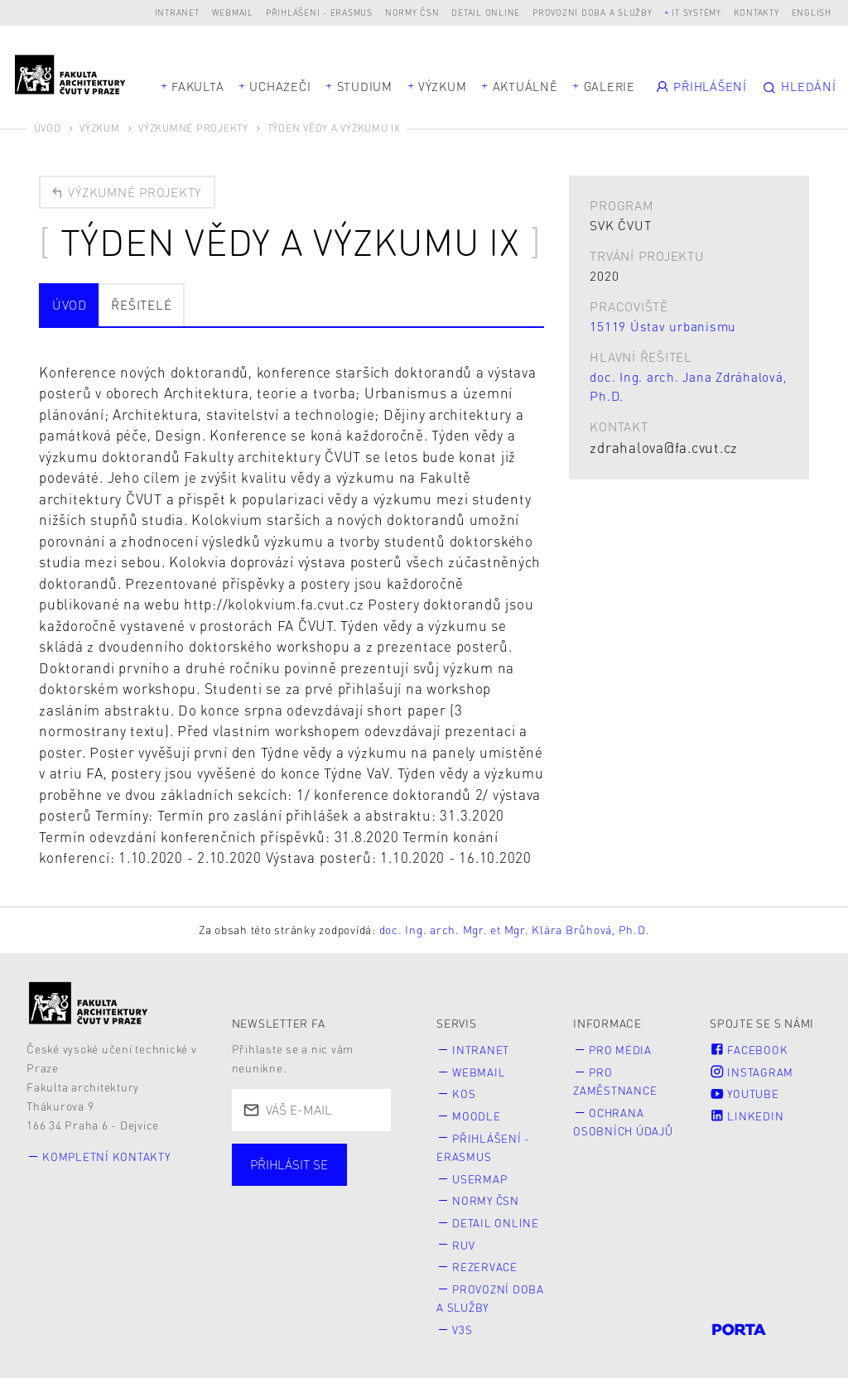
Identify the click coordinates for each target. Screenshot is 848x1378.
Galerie (609, 86)
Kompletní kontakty (108, 1157)
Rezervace (486, 1265)
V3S (463, 1327)
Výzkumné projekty (193, 128)
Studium (365, 86)
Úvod (47, 128)
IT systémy (696, 12)
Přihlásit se (290, 1166)
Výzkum (442, 86)
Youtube (745, 1094)
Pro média (621, 1050)
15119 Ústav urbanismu (663, 326)
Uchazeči (280, 86)
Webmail (232, 12)
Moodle (477, 1116)
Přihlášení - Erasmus (319, 12)
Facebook (749, 1050)
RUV (464, 1243)
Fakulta (197, 86)
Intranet (177, 12)
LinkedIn (747, 1116)
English (811, 12)
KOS (464, 1094)
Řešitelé (141, 305)
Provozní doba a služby (592, 12)
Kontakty (756, 12)
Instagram (752, 1072)
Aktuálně (525, 86)
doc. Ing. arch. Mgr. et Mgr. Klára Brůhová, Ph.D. (514, 930)
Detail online (485, 12)
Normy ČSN (412, 12)
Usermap (480, 1178)
